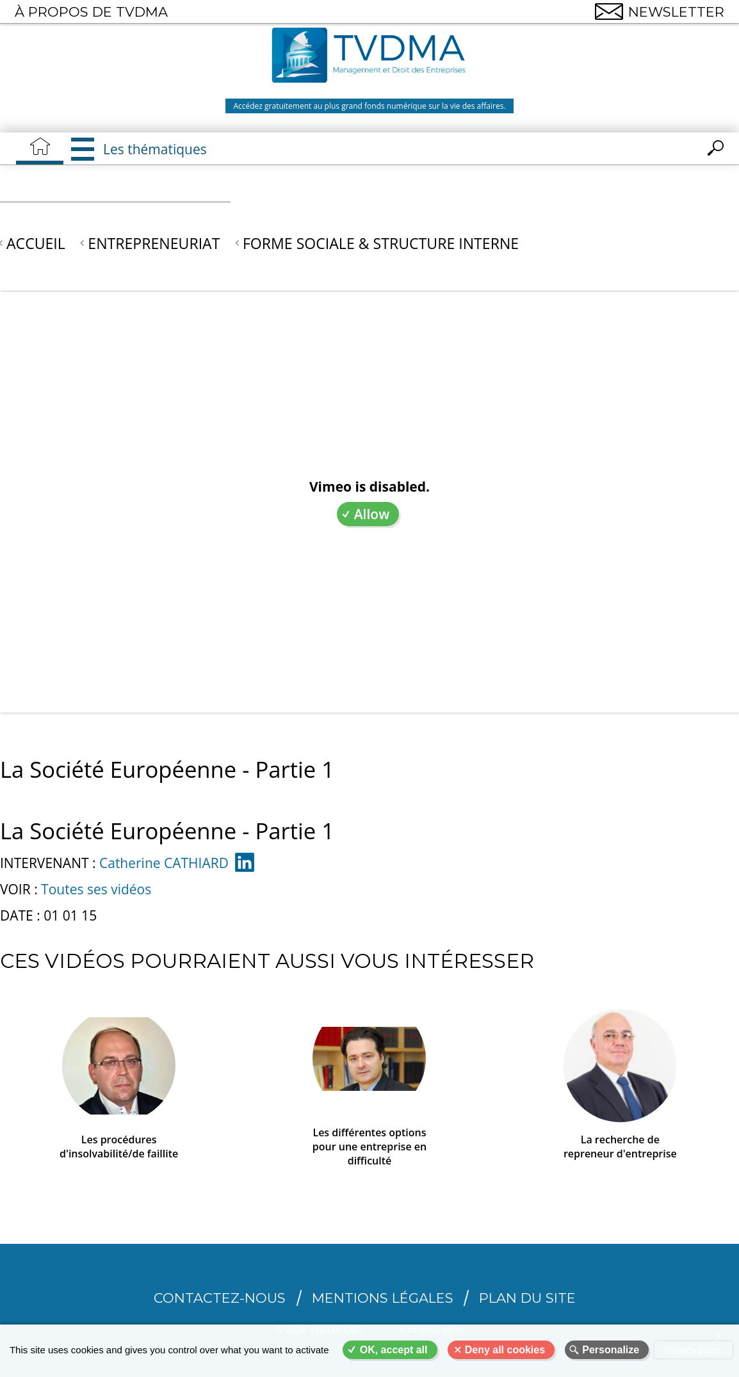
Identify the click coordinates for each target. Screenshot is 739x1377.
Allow (372, 514)
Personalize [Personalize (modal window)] (610, 1349)
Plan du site (527, 1298)
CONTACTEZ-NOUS (220, 1298)
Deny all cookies (505, 1349)
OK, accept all (394, 1349)
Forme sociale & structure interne (381, 243)
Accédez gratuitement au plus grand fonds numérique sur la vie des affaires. (369, 106)
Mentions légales (382, 1298)
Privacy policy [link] (693, 1349)
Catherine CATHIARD (164, 863)
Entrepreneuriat (154, 243)
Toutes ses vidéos (96, 889)
